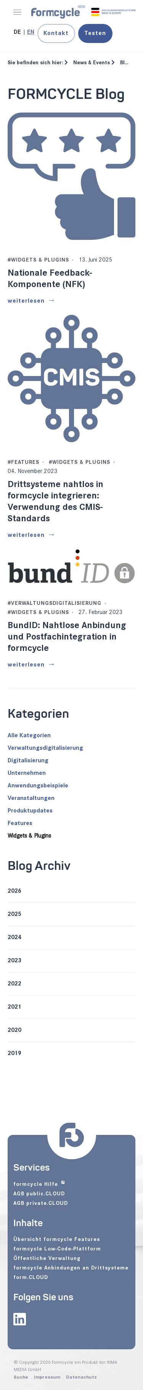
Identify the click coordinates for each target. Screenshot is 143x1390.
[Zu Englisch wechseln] (30, 32)
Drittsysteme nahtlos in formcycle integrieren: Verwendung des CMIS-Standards (55, 501)
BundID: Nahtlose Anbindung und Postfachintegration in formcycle (67, 637)
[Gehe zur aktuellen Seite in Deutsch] (18, 32)
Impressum (47, 1377)
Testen (95, 33)
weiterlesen (26, 301)
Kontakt (56, 33)
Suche (21, 1377)
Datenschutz (81, 1377)
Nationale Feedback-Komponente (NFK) (50, 278)
